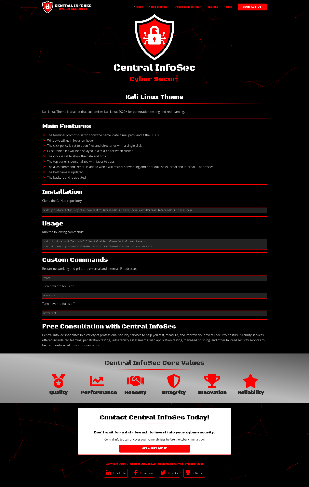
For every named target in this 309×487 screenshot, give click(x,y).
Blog (229, 6)
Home (139, 6)
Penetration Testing (187, 6)
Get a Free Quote (154, 448)
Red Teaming (159, 6)
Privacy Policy (194, 464)
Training (212, 6)
